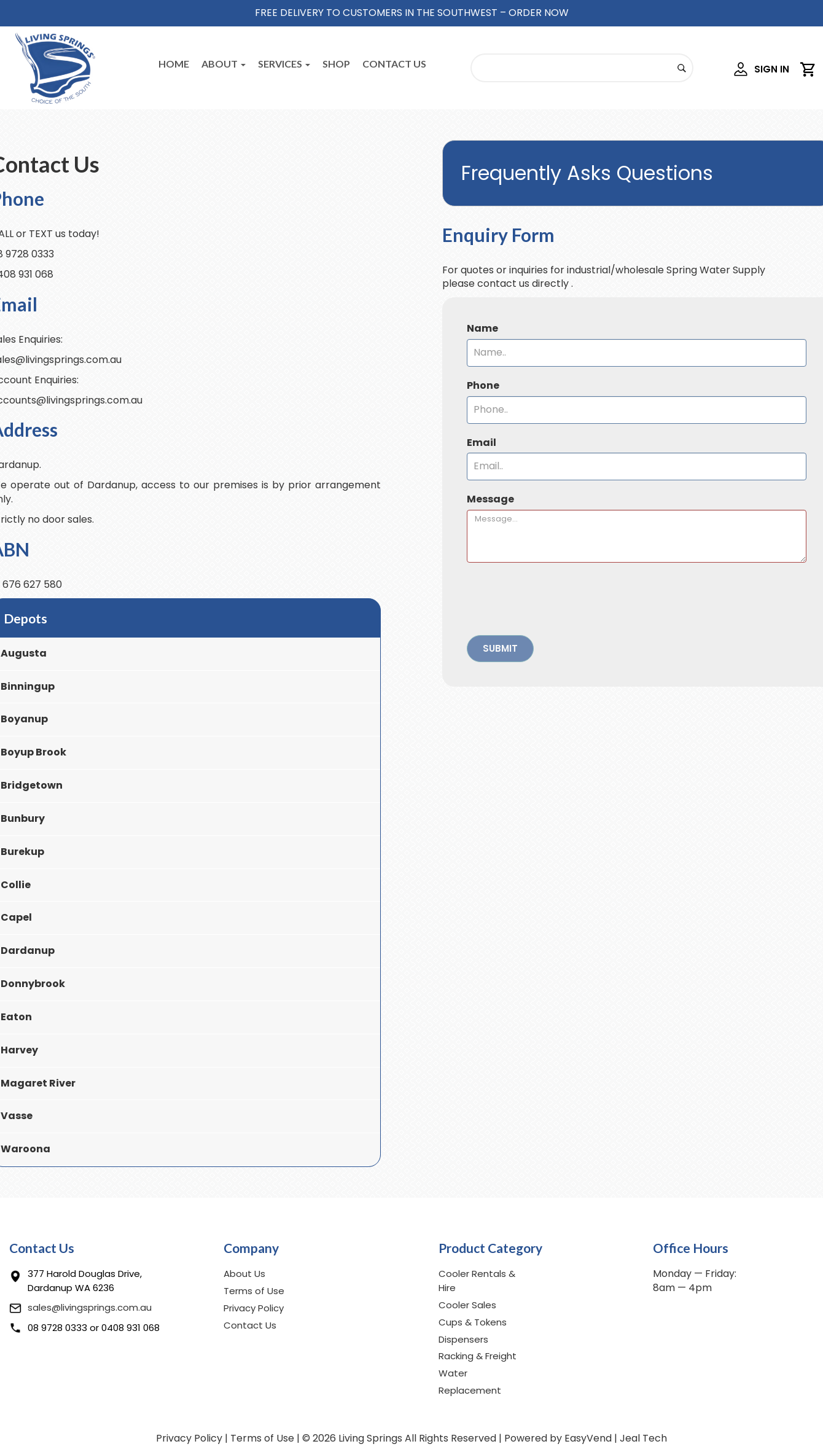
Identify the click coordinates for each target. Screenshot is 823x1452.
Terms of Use (254, 1290)
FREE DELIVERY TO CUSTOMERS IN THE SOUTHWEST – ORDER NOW (412, 13)
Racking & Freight (478, 1355)
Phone (483, 385)
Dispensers (463, 1339)
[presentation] (560, 599)
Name (482, 328)
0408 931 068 (130, 1327)
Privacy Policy (254, 1308)
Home (173, 63)
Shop (336, 63)
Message (490, 499)
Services (284, 63)
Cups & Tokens (473, 1322)
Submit (500, 648)
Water (453, 1373)
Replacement (470, 1390)
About (223, 63)
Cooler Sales (467, 1304)
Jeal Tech (643, 1438)
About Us (244, 1273)
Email (481, 443)
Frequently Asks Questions (587, 173)
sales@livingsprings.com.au (90, 1307)
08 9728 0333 (57, 1327)
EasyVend (588, 1438)
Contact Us (394, 63)
